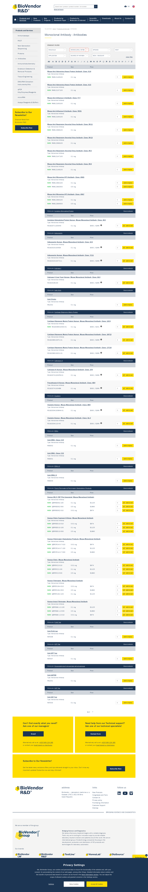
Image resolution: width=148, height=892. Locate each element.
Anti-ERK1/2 (52, 475)
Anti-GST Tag (52, 697)
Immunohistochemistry (26, 64)
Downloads (106, 18)
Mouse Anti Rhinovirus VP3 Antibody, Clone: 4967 (65, 194)
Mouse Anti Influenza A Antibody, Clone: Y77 (63, 98)
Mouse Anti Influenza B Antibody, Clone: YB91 (64, 111)
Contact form (96, 734)
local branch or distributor (43, 745)
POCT (20, 41)
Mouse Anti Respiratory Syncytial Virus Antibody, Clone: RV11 (70, 124)
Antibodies (22, 58)
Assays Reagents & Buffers (28, 102)
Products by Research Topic (60, 19)
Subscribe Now (26, 128)
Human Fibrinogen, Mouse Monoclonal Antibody (65, 581)
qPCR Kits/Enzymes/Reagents (27, 90)
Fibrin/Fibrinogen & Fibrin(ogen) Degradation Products (72, 488)
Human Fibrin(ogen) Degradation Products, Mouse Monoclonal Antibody (73, 539)
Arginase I (57, 268)
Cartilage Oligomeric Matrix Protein (66, 312)
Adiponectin (58, 233)
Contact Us (129, 18)
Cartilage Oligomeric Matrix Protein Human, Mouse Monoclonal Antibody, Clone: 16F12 (79, 334)
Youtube (125, 793)
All (49, 61)
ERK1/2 (57, 466)
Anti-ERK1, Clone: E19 (55, 440)
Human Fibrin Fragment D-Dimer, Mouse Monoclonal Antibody (70, 518)
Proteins (21, 53)
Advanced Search (59, 9)
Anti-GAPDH (51, 675)
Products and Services (24, 19)
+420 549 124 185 (46, 742)
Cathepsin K (58, 361)
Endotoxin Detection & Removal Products (26, 70)
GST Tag (57, 688)
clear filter (129, 57)
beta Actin (57, 290)
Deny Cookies (74, 884)
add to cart (129, 225)
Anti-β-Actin (51, 299)
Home (15, 19)
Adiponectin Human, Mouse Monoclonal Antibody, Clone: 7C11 (70, 255)
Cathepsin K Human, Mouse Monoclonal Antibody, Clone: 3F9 (70, 370)
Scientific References (94, 19)
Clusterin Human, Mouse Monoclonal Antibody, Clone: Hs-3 (69, 418)
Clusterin (57, 396)
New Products (36, 19)
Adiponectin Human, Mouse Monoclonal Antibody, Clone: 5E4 (70, 242)
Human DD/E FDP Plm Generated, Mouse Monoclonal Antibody (70, 497)
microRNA (21, 97)
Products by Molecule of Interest (77, 19)
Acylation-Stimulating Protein (64, 211)
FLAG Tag (57, 622)
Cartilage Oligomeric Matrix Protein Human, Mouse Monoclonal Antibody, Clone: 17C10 (79, 347)
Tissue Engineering (25, 76)
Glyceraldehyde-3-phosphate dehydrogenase (69, 666)
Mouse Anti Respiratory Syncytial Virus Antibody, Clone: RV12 (70, 138)
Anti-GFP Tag (52, 653)
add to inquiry (128, 77)
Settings (51, 884)
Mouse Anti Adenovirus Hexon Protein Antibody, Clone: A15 (69, 85)
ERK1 (56, 431)
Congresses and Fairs (100, 795)
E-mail (33, 734)
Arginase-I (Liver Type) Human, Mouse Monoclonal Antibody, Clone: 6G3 (73, 277)
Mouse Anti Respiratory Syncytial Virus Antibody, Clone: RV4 (69, 164)
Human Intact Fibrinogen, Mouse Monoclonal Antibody (67, 601)
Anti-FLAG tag (52, 631)
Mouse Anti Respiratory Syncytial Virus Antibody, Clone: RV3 (69, 151)
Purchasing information (100, 803)
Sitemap (95, 808)
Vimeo (131, 793)
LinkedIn (119, 793)
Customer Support (98, 805)
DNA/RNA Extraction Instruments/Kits (25, 83)
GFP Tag (57, 644)
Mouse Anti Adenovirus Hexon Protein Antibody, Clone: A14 (69, 71)
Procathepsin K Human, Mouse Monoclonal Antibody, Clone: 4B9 (71, 383)
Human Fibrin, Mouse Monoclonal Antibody (63, 560)
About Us (118, 18)
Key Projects (47, 19)
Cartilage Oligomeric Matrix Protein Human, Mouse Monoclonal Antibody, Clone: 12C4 (79, 321)
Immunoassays (23, 35)
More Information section (90, 874)
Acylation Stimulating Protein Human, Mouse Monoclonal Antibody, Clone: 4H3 (76, 220)
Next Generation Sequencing (24, 47)
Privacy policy (97, 800)
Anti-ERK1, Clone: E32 (55, 453)
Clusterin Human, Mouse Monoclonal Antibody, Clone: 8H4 (68, 405)
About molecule (128, 211)
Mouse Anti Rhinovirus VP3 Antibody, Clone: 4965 (65, 177)
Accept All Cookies (97, 884)
